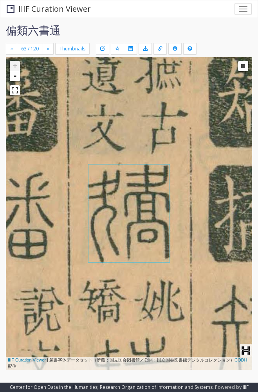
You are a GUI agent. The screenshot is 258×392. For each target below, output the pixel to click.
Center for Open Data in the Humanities (53, 387)
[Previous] (11, 49)
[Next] (48, 49)
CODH (241, 360)
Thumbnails (72, 48)
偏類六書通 (33, 30)
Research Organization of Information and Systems (156, 387)
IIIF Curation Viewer (49, 9)
